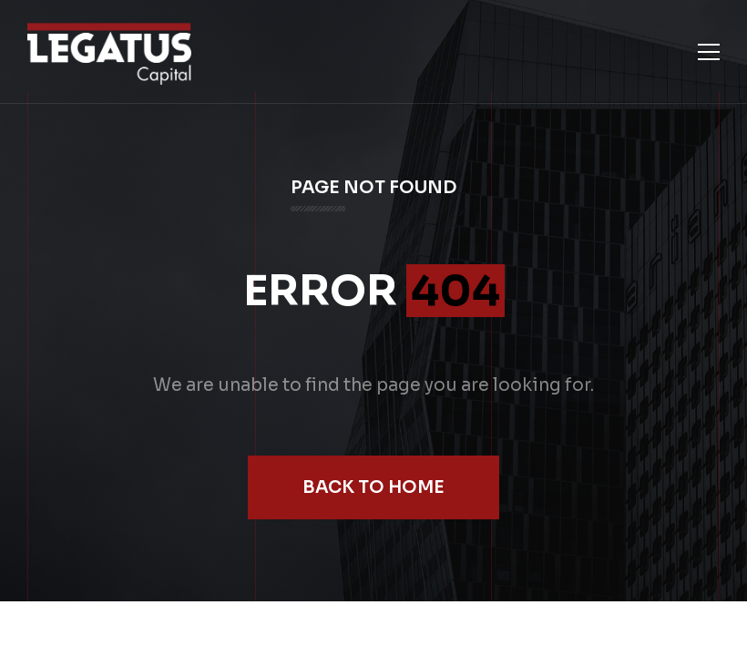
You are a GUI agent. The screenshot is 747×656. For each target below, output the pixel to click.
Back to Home (373, 487)
